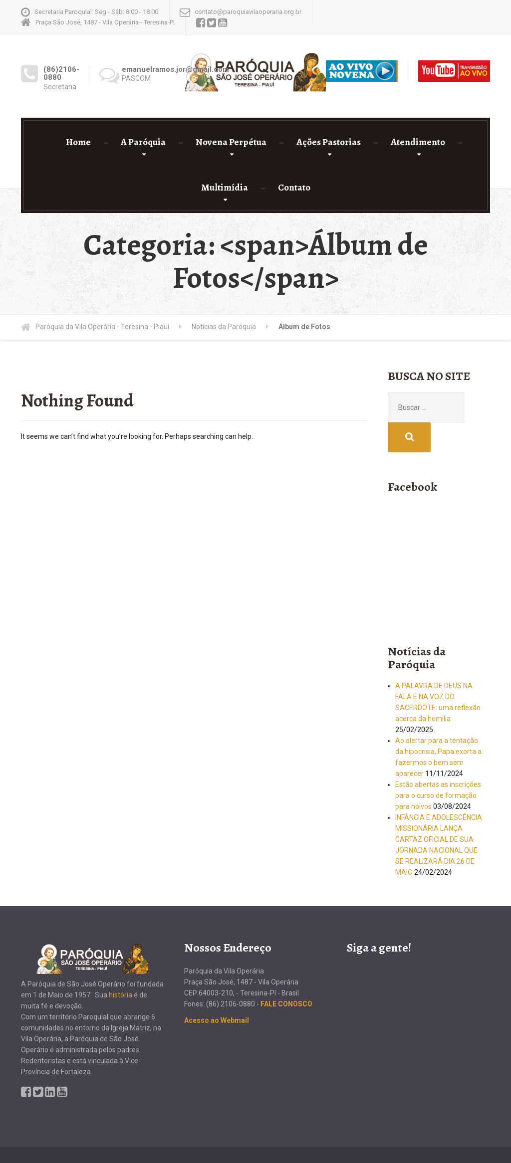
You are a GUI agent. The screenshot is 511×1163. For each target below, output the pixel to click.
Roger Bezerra (464, 1137)
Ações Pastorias (328, 142)
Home (78, 142)
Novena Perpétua (231, 142)
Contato (294, 187)
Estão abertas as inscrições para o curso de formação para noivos (438, 765)
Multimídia (224, 187)
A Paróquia (143, 142)
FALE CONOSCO (286, 974)
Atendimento (418, 142)
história (120, 965)
